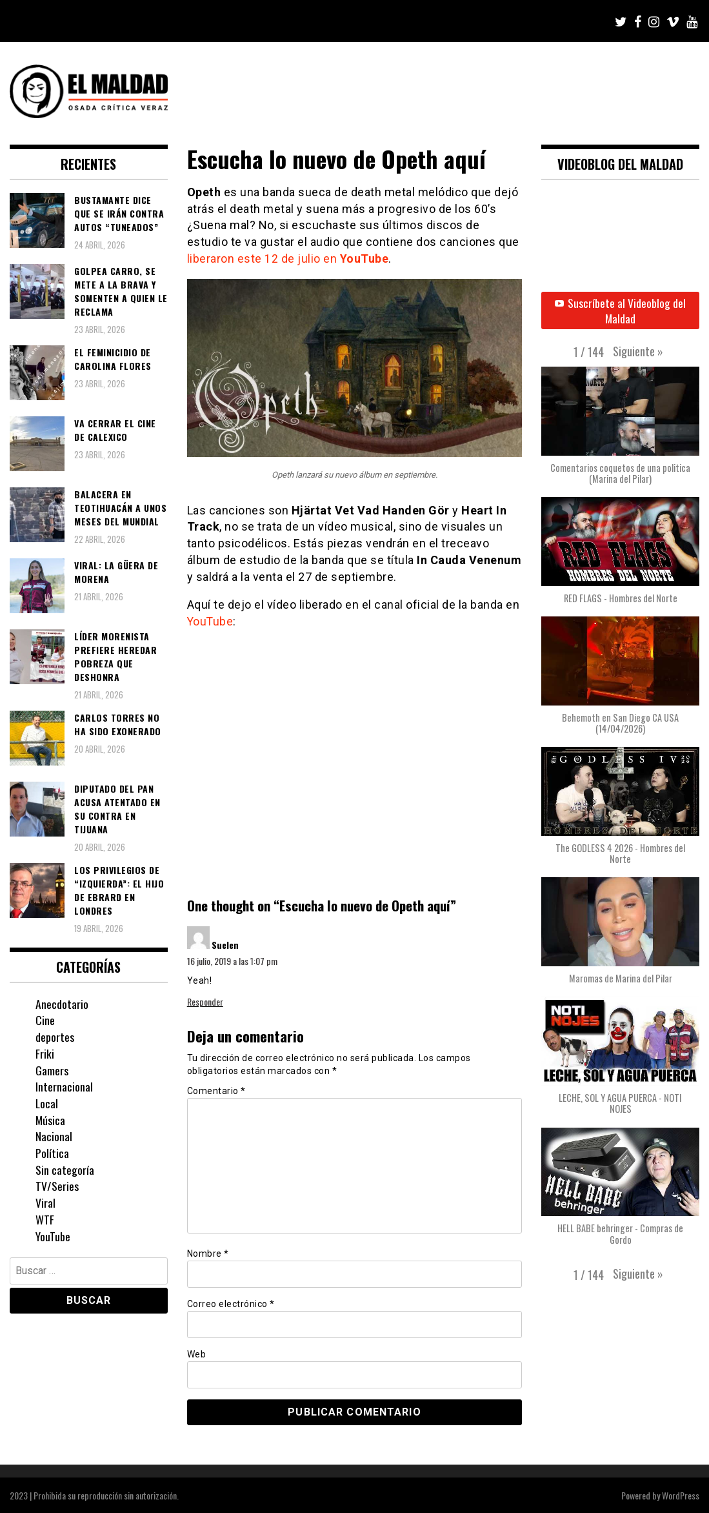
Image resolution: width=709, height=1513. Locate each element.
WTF (44, 1219)
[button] (638, 352)
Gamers (51, 1070)
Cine (45, 1019)
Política (52, 1152)
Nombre (208, 1253)
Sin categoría (64, 1169)
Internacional (64, 1086)
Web (196, 1353)
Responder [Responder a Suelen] (205, 1001)
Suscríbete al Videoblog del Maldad (620, 310)
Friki (44, 1053)
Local (47, 1103)
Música (50, 1120)
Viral (45, 1202)
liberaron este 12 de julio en (288, 258)
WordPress (680, 1494)
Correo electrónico (231, 1303)
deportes (54, 1036)
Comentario (216, 1090)
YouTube (211, 620)
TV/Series (57, 1185)
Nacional (53, 1136)
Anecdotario (61, 1003)
